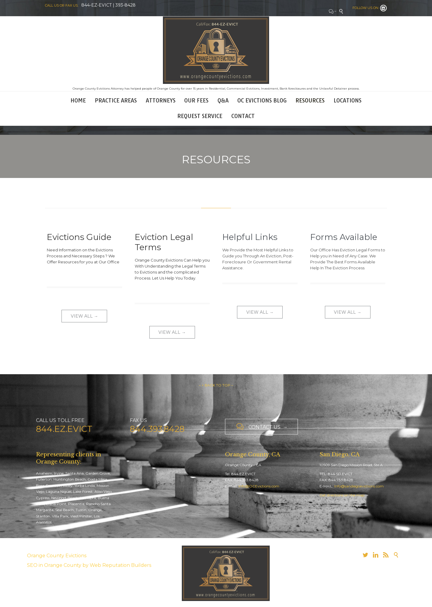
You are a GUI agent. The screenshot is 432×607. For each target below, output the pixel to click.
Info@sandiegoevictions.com (359, 486)
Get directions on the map (342, 495)
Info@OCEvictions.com (258, 486)
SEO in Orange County (54, 565)
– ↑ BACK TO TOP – (216, 385)
